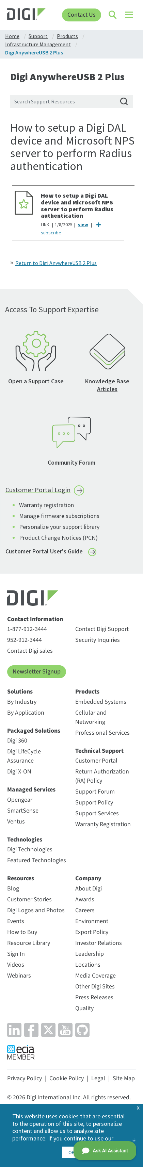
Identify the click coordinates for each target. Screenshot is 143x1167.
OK (71, 1152)
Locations (87, 965)
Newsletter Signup (37, 671)
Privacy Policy (24, 1078)
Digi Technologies (29, 849)
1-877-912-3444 (27, 629)
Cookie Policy (66, 1078)
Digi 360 (17, 740)
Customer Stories (29, 899)
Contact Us (81, 15)
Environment (91, 921)
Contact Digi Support (102, 629)
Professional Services (102, 733)
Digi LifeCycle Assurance (24, 756)
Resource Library (28, 943)
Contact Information (35, 619)
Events (15, 921)
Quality (84, 1008)
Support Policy (94, 802)
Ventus (16, 821)
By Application (25, 712)
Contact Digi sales (30, 651)
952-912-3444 (24, 640)
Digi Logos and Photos (36, 910)
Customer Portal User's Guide (44, 551)
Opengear (19, 800)
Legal (98, 1078)
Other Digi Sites (95, 986)
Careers (85, 910)
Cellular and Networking (91, 717)
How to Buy (22, 932)
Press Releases (94, 997)
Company (88, 878)
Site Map (124, 1078)
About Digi (88, 888)
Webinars (19, 975)
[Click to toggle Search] (113, 15)
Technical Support (99, 751)
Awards (84, 899)
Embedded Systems (100, 702)
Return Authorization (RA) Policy (102, 776)
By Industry (21, 702)
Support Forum (95, 791)
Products (87, 692)
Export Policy (91, 932)
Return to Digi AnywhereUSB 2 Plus (56, 263)
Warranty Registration (103, 824)
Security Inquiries (97, 640)
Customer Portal (96, 760)
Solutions (20, 692)
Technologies (24, 840)
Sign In (16, 954)
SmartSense (22, 810)
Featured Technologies (36, 860)
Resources (20, 878)
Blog (13, 888)
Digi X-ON (19, 771)
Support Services (97, 813)
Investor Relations (98, 943)
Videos (15, 965)
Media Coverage (95, 975)
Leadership (89, 954)
